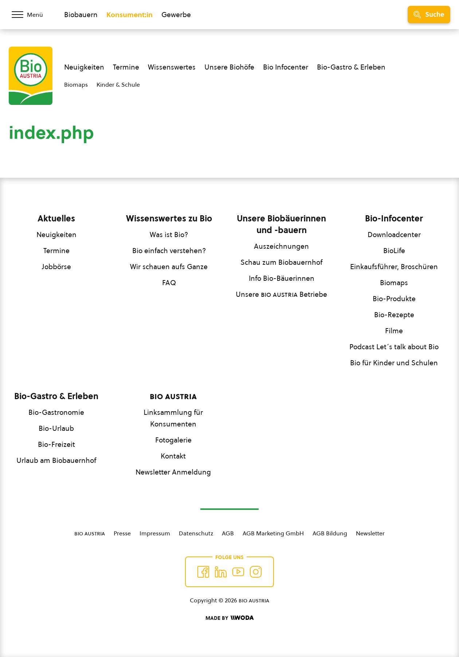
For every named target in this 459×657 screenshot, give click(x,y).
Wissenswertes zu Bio (169, 218)
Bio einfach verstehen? (169, 250)
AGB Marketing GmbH (273, 533)
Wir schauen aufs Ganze (169, 266)
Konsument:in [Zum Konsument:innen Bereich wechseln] (129, 14)
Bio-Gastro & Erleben (351, 67)
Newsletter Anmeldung (173, 472)
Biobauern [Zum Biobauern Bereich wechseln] (81, 14)
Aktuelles (56, 218)
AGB (228, 533)
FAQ (169, 282)
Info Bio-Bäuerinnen (281, 278)
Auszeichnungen (281, 246)
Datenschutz (196, 533)
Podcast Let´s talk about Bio (394, 346)
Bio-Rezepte (394, 314)
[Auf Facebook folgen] (203, 572)
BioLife (394, 250)
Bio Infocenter (285, 67)
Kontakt (173, 456)
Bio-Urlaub (56, 428)
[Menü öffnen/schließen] (32, 14)
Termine (126, 67)
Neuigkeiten (84, 67)
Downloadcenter (394, 234)
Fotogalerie (173, 440)
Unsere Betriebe (281, 294)
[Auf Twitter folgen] (221, 572)
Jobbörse (56, 266)
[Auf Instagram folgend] (255, 572)
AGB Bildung (330, 533)
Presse (122, 533)
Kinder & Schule (118, 84)
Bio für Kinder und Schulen (394, 362)
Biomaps (76, 84)
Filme (394, 330)
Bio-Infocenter (394, 218)
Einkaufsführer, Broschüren (394, 266)
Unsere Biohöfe (229, 67)
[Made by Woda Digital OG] (229, 618)
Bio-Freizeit (56, 444)
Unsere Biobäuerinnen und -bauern (281, 224)
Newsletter (370, 533)
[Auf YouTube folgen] (238, 572)
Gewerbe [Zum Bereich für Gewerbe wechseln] (176, 14)
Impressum (155, 533)
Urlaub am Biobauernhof (56, 460)
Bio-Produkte (394, 298)
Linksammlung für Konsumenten (173, 418)
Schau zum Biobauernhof (281, 262)
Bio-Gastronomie (56, 412)
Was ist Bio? (169, 234)
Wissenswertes (172, 67)
